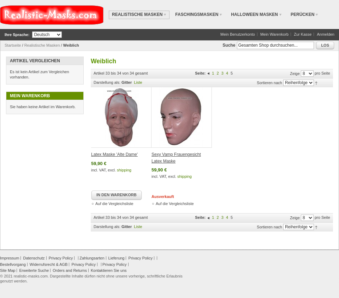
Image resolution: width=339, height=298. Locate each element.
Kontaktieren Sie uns (109, 270)
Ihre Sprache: (17, 35)
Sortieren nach (269, 83)
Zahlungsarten (91, 258)
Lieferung (116, 258)
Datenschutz (33, 258)
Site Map (7, 270)
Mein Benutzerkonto (237, 34)
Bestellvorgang (13, 264)
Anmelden (325, 34)
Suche (228, 45)
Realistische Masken (42, 45)
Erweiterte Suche (34, 270)
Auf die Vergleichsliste (114, 203)
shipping (124, 170)
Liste (138, 82)
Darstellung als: (107, 82)
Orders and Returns (70, 270)
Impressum (9, 258)
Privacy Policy (61, 258)
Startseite (13, 45)
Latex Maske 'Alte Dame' (114, 154)
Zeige (295, 73)
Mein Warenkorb (274, 34)
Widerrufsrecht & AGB (49, 264)
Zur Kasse (302, 34)
